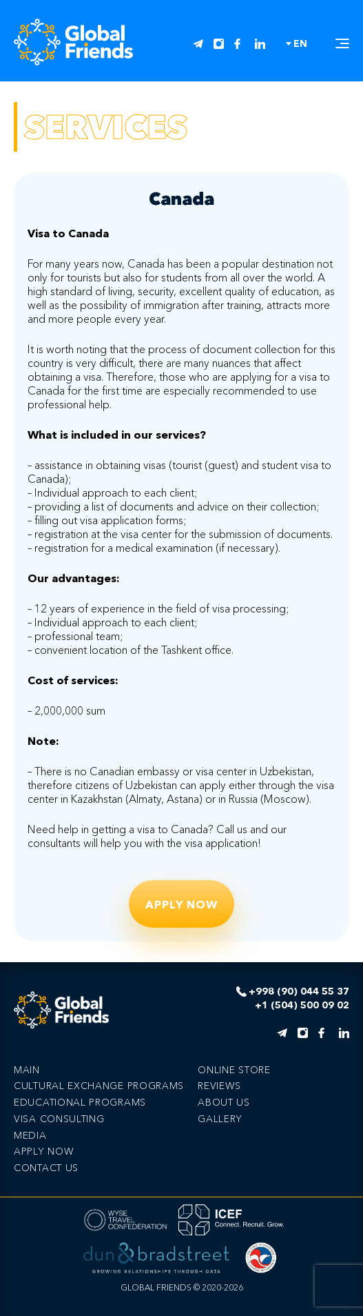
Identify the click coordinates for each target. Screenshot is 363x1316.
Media (30, 1135)
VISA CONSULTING (59, 1119)
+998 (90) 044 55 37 (299, 991)
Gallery (220, 1119)
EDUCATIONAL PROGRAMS (80, 1102)
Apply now (181, 904)
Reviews (219, 1085)
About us (224, 1102)
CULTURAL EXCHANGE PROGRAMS (99, 1085)
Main (27, 1070)
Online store (234, 1070)
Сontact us (46, 1168)
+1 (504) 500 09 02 (302, 1005)
